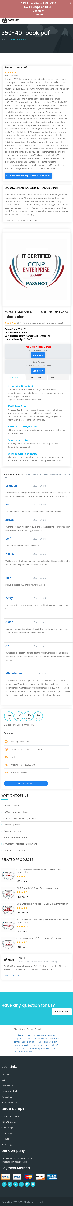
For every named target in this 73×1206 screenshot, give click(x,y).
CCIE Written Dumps (10, 1116)
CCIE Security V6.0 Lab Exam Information (37, 888)
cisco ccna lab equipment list (35, 1048)
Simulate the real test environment (20, 843)
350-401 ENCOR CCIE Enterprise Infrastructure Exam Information (42, 921)
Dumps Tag (6, 1144)
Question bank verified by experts (19, 818)
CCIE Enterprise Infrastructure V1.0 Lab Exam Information (38, 871)
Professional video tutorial (16, 837)
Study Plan (35, 377)
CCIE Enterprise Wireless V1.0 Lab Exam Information (42, 903)
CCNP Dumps (7, 1127)
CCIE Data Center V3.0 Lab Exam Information (39, 938)
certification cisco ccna (24, 1035)
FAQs (53, 377)
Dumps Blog (6, 1097)
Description (13, 377)
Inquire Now (61, 1011)
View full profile (11, 975)
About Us (5, 1074)
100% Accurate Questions (15, 812)
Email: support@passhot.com (14, 1161)
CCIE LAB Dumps (8, 1122)
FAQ (3, 1080)
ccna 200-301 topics (46, 1035)
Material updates (11, 824)
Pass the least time (12, 831)
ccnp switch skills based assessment (31, 1038)
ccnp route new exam (46, 1041)
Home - (4, 39)
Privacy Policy (7, 1085)
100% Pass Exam (11, 805)
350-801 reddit (25, 1051)
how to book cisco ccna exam (28, 1045)
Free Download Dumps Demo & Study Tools (28, 175)
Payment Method (9, 1091)
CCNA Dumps (7, 1133)
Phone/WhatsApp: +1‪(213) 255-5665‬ (17, 1158)
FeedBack (5, 1139)
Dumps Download (9, 1102)
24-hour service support (14, 850)
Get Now (38, 10)
